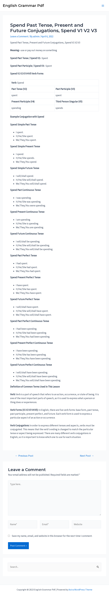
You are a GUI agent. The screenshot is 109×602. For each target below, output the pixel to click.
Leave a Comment (19, 36)
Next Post (87, 455)
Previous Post (24, 455)
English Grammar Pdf (23, 5)
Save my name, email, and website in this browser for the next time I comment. (52, 535)
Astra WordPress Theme (80, 589)
